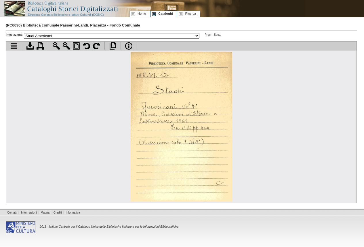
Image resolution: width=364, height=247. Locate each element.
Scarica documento (30, 46)
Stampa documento (40, 46)
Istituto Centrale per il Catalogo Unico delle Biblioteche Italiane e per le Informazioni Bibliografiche (113, 226)
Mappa (45, 212)
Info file (128, 46)
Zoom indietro (66, 46)
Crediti (58, 212)
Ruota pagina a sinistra (86, 46)
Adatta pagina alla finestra (76, 46)
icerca (190, 13)
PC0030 (13, 25)
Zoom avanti (56, 46)
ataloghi (165, 13)
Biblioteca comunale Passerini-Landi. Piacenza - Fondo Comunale (81, 25)
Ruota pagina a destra (96, 46)
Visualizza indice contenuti (14, 46)
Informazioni (29, 212)
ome (142, 13)
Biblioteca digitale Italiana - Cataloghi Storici (60, 8)
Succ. (217, 34)
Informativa (73, 212)
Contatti (12, 212)
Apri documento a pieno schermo (112, 46)
